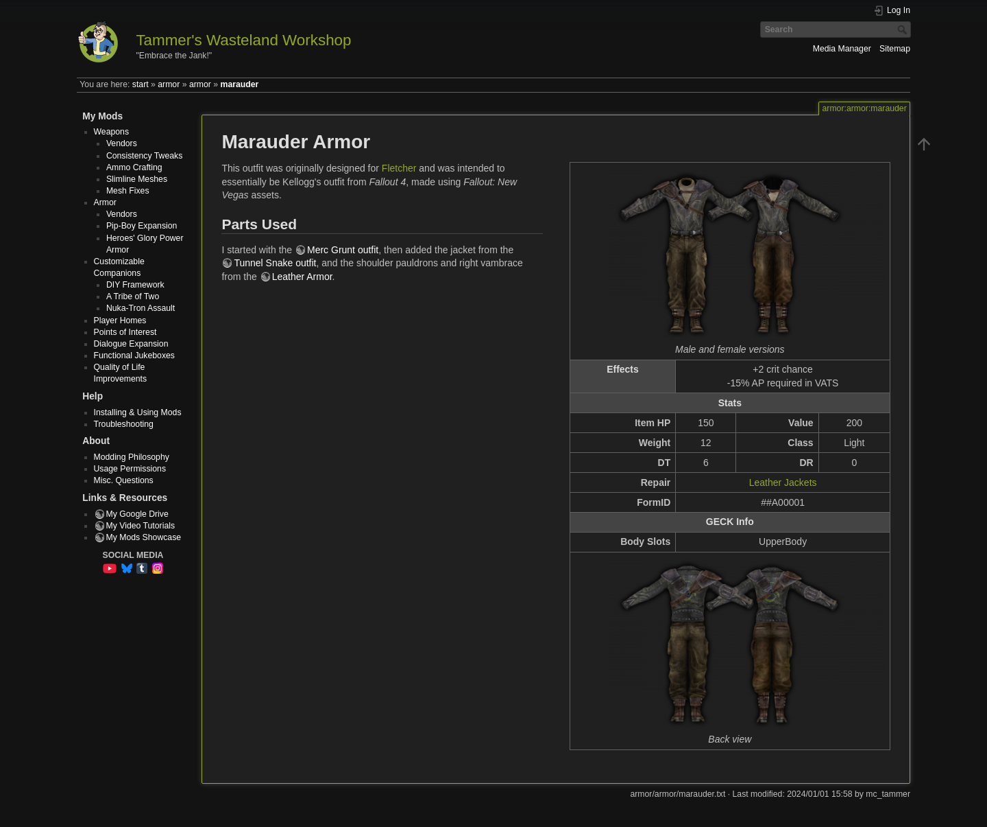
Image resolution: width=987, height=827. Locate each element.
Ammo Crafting (134, 167)
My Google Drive (137, 514)
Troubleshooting (124, 424)
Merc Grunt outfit (342, 249)
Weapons (112, 132)
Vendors (121, 143)
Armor (105, 202)
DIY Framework (135, 285)
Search (903, 29)
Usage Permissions (130, 469)
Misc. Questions (124, 480)
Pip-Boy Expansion (142, 226)
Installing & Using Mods (138, 412)
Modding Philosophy (131, 457)
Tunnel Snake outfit (275, 262)
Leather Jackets (783, 482)
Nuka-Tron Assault (140, 308)
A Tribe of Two (132, 296)
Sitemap (894, 49)
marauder (240, 84)
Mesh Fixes (127, 191)
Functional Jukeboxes (134, 355)
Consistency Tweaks (144, 156)
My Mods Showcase (144, 537)
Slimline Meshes (136, 179)
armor (169, 84)
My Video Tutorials (140, 526)
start (140, 84)
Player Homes (120, 320)
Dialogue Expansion (131, 344)
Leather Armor (302, 276)
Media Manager (842, 49)
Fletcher (399, 168)
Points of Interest (125, 332)
